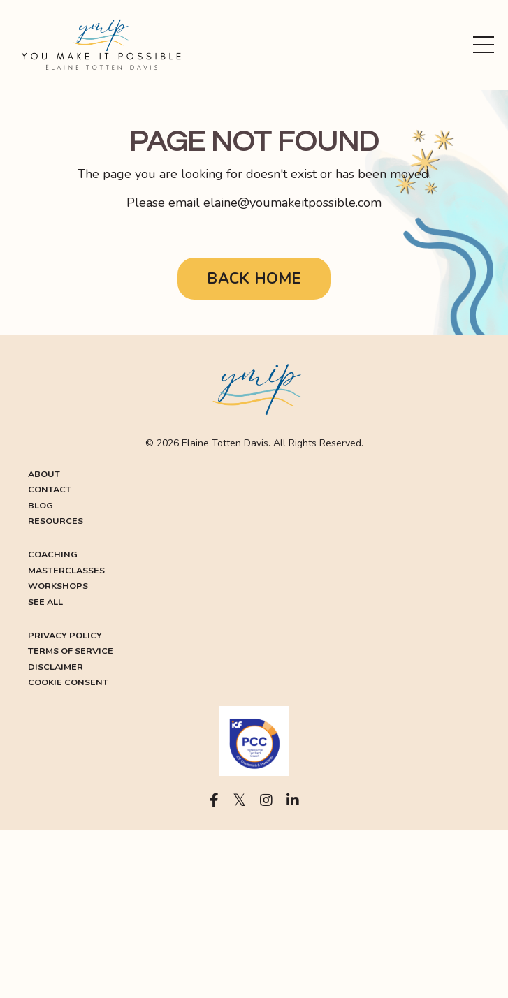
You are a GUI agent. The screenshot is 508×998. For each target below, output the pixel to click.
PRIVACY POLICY (65, 635)
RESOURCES (55, 521)
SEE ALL (45, 602)
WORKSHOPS (58, 586)
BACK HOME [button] (253, 278)
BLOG (40, 505)
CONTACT (49, 489)
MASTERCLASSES (66, 570)
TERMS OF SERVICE (70, 650)
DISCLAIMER (55, 667)
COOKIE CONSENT (68, 682)
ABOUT (44, 474)
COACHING (53, 554)
